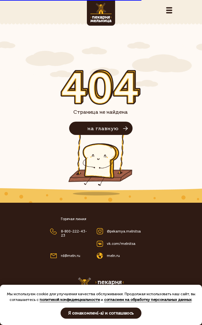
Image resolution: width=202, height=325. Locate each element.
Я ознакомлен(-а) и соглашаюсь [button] (101, 313)
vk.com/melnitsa (121, 244)
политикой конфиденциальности (70, 299)
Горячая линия (73, 219)
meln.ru (113, 256)
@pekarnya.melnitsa (124, 231)
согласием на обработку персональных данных (148, 299)
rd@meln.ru (70, 256)
